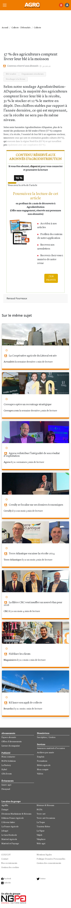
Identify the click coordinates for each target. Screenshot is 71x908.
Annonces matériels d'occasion (51, 748)
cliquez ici (35, 166)
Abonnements (8, 733)
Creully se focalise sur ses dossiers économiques (33, 505)
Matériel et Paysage (10, 844)
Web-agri (41, 844)
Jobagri (4, 831)
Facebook (6, 879)
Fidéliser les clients (17, 654)
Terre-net (41, 814)
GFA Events (6, 774)
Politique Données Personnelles (51, 859)
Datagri (4, 810)
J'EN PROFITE (51, 278)
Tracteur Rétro (43, 827)
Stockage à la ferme (15, 79)
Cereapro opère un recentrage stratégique (28, 404)
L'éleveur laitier (8, 822)
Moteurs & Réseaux (45, 805)
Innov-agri (6, 785)
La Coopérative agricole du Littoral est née (30, 356)
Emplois (40, 757)
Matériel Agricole (9, 839)
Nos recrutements (9, 863)
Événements (7, 781)
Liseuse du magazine (10, 746)
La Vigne (40, 831)
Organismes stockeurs (33, 74)
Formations (42, 761)
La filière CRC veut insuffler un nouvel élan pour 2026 (33, 603)
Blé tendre (11, 74)
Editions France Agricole (12, 818)
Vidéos (40, 774)
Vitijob (39, 835)
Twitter (41, 879)
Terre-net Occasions (46, 818)
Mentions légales (44, 855)
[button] (4, 5)
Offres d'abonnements (11, 742)
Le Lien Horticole (9, 835)
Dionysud (5, 789)
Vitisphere (41, 839)
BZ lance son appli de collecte (23, 703)
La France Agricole (10, 827)
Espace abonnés (8, 737)
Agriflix (4, 805)
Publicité (5, 753)
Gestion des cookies (10, 867)
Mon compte (42, 770)
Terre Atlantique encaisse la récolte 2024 (29, 553)
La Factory (6, 765)
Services (41, 745)
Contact (4, 859)
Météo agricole (44, 765)
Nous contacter (8, 757)
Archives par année (45, 753)
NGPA (39, 810)
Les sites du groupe (11, 802)
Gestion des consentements (49, 863)
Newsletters (43, 733)
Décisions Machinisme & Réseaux (16, 814)
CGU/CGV (6, 855)
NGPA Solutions (8, 761)
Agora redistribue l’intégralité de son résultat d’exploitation (32, 454)
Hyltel (4, 770)
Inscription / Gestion (46, 737)
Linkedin (6, 883)
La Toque (41, 822)
